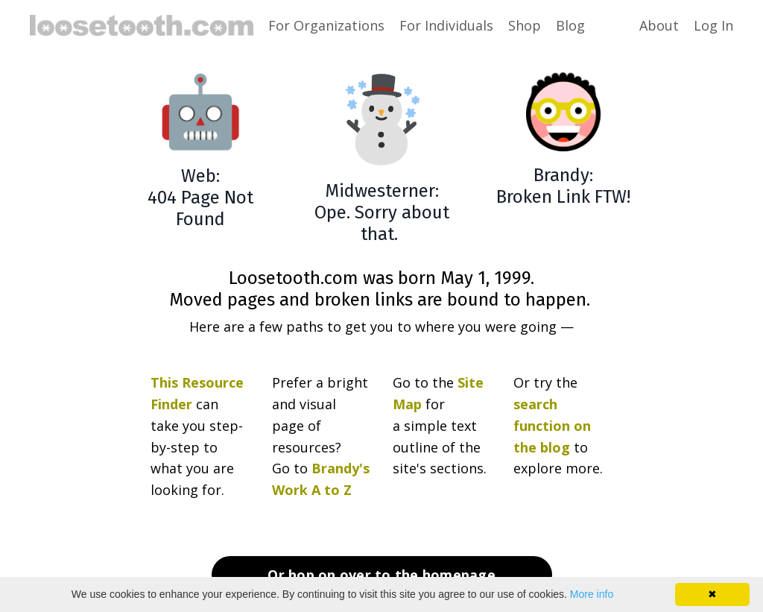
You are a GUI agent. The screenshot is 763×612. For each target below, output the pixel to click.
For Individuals (446, 25)
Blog (570, 25)
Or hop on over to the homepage (381, 575)
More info (591, 594)
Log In (713, 25)
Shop (524, 25)
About (659, 25)
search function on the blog (552, 425)
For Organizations (326, 25)
